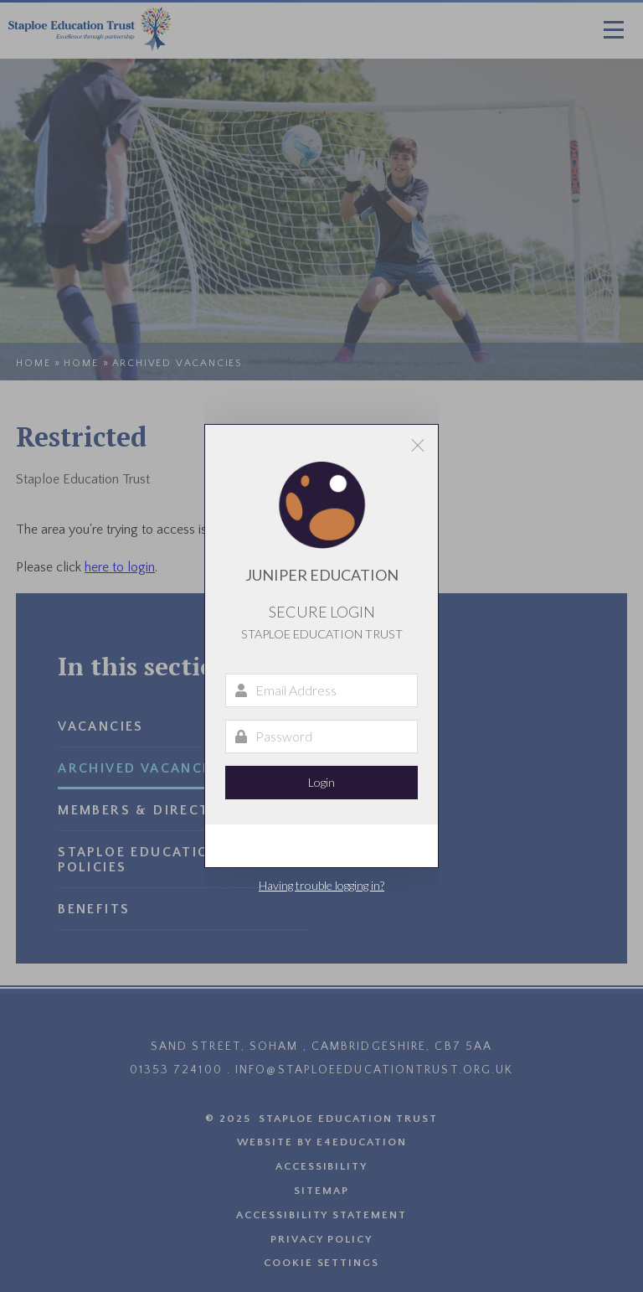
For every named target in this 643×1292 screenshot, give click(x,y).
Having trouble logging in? (321, 885)
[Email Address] (321, 690)
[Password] (321, 736)
